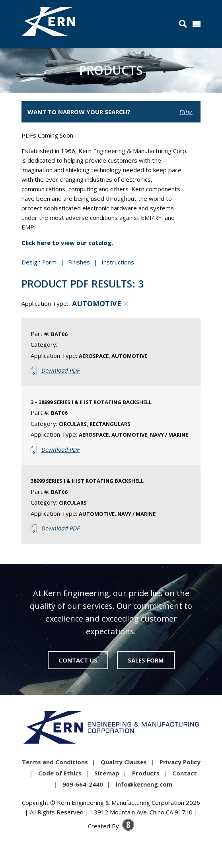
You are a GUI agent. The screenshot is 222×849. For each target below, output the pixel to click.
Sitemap (106, 773)
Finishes (79, 262)
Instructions (117, 262)
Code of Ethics (60, 773)
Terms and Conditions (55, 762)
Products (146, 773)
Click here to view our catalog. (67, 243)
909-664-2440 (82, 784)
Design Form (38, 262)
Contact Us (77, 660)
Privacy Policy (180, 762)
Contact (184, 773)
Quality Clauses (124, 762)
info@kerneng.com (144, 784)
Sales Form (146, 660)
